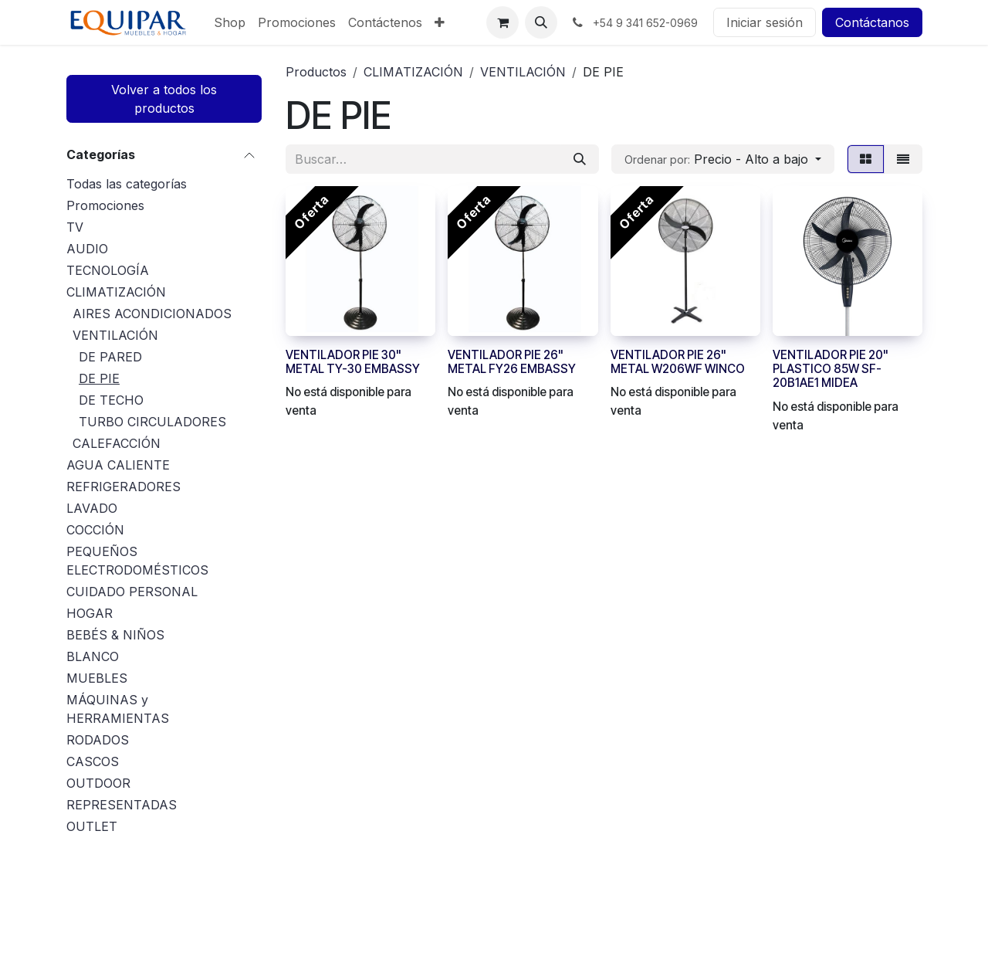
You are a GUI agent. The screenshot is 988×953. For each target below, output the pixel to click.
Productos (316, 72)
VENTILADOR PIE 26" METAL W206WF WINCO (678, 362)
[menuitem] (230, 22)
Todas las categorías (126, 184)
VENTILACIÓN (115, 335)
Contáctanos (872, 22)
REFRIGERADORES (123, 486)
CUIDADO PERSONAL (132, 591)
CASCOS (92, 761)
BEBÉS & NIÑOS (115, 635)
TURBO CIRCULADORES (152, 421)
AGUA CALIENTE (118, 465)
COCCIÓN (95, 530)
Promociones (105, 205)
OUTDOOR (98, 783)
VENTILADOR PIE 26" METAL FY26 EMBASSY (512, 362)
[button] (541, 22)
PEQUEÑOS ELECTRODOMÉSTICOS (137, 561)
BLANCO (92, 656)
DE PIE (99, 378)
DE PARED (110, 357)
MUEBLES (96, 678)
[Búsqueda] (579, 159)
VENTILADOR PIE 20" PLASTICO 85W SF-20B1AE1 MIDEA (830, 369)
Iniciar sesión (764, 22)
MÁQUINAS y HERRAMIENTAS (117, 709)
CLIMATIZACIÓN (116, 292)
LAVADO (91, 508)
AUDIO (87, 248)
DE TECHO (111, 400)
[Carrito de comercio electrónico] (502, 22)
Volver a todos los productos (164, 99)
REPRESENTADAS (121, 804)
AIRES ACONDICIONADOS (152, 313)
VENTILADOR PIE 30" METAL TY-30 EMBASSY (353, 362)
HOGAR (89, 613)
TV (74, 227)
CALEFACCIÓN (117, 443)
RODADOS (97, 740)
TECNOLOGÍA (107, 270)
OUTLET (91, 826)
